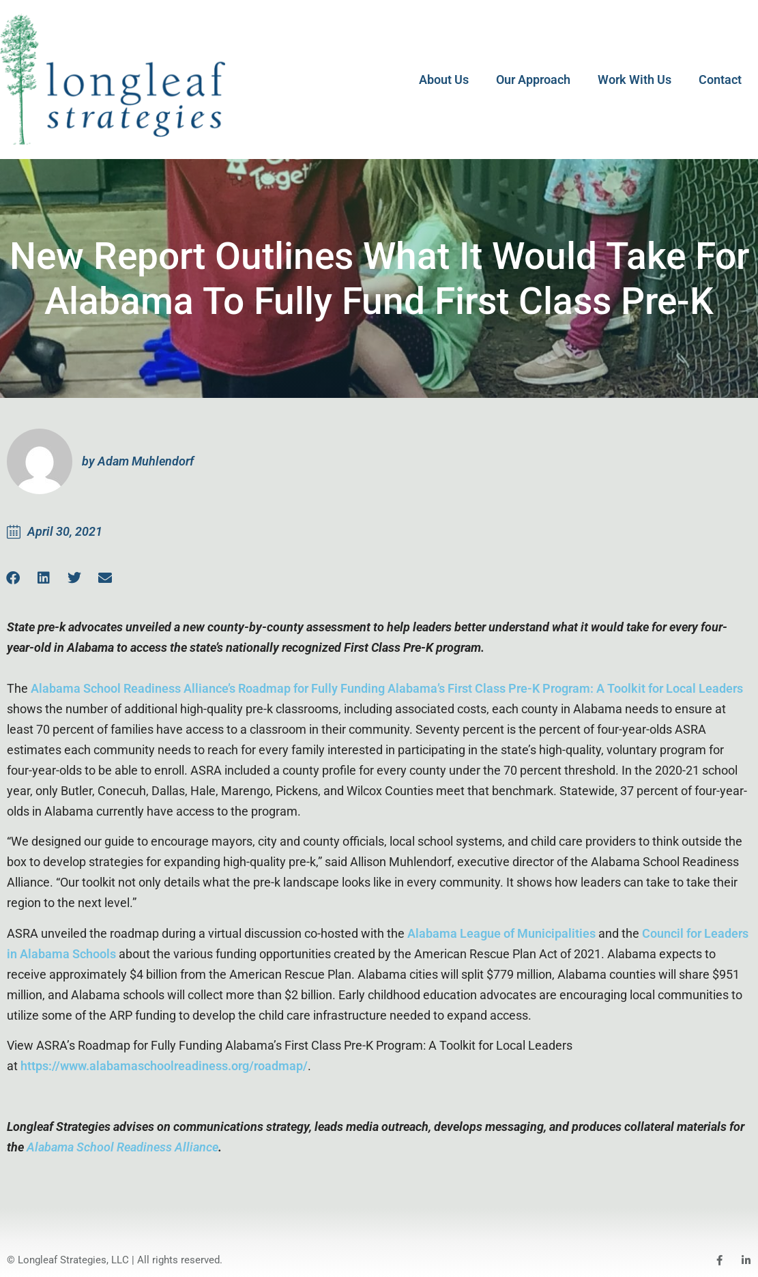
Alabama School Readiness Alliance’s (133, 688)
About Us (444, 79)
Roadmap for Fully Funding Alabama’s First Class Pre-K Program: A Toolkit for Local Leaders (490, 688)
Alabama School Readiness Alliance (122, 1147)
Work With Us (634, 79)
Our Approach (533, 79)
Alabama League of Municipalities (501, 933)
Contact (720, 79)
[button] (43, 577)
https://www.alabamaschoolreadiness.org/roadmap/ (164, 1066)
